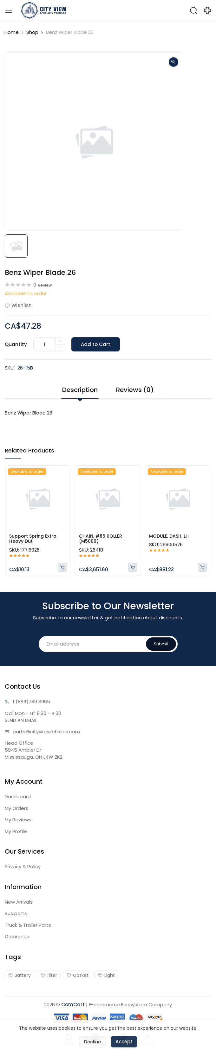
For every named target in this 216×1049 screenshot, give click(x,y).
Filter (48, 975)
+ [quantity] (60, 341)
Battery (19, 975)
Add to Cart (95, 344)
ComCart (73, 1004)
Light (106, 975)
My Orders (16, 808)
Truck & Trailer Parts (28, 925)
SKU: (10, 367)
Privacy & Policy (23, 866)
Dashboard (18, 796)
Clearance (17, 936)
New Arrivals (19, 902)
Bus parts (16, 913)
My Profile (16, 831)
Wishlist (18, 305)
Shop (32, 32)
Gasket (77, 975)
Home (11, 32)
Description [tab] (80, 389)
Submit (161, 644)
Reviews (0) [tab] (135, 389)
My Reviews (18, 819)
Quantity (16, 344)
